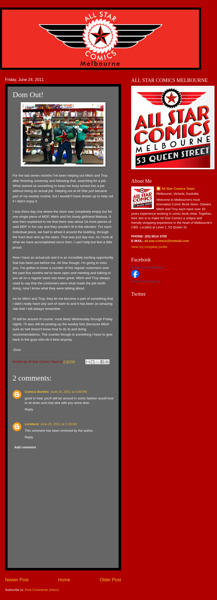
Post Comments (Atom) (42, 590)
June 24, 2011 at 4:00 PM (68, 392)
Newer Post (17, 579)
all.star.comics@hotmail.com (166, 241)
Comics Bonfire (37, 392)
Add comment (25, 447)
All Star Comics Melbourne (147, 267)
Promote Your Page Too (145, 281)
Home (64, 579)
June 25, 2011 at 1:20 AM (58, 424)
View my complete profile (149, 247)
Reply (29, 409)
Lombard (32, 424)
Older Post (110, 579)
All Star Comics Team (178, 188)
